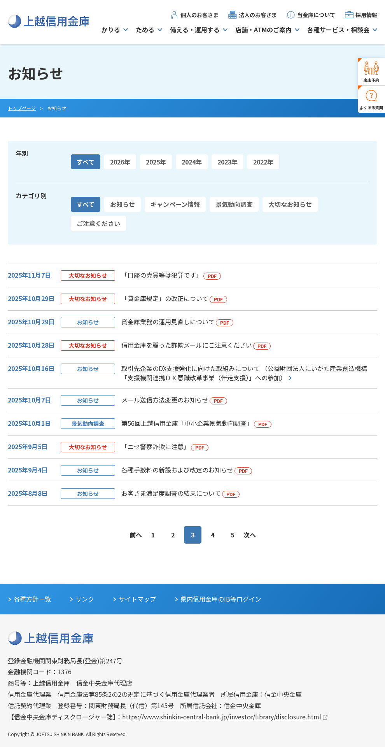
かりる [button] (111, 30)
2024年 (192, 161)
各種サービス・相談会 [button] (338, 30)
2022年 (263, 161)
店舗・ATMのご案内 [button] (263, 30)
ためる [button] (145, 30)
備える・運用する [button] (195, 30)
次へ (249, 534)
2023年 (227, 161)
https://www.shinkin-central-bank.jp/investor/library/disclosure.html (221, 716)
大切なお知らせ (290, 204)
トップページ (22, 108)
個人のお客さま (199, 16)
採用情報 (366, 16)
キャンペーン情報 (175, 204)
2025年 (156, 161)
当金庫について (316, 16)
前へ (136, 534)
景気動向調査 (234, 204)
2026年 (120, 161)
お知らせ (122, 204)
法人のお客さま (258, 16)
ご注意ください (98, 223)
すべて (85, 161)
